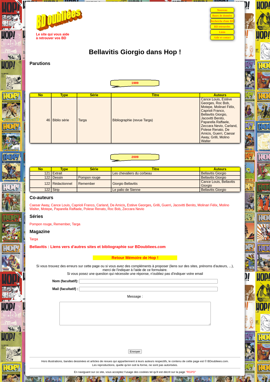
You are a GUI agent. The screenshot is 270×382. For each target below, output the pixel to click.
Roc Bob (114, 209)
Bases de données (222, 15)
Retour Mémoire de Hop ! (135, 257)
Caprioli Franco (83, 205)
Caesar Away (39, 205)
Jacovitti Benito (184, 205)
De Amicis (117, 205)
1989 (134, 83)
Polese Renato (95, 209)
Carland (102, 205)
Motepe (46, 209)
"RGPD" (191, 376)
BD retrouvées (222, 26)
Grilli (156, 205)
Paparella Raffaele (68, 209)
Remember (62, 224)
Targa (76, 224)
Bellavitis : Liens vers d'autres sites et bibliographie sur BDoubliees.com (98, 246)
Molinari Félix (207, 205)
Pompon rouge (41, 224)
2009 (134, 157)
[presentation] (135, 342)
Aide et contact (222, 37)
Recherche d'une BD (222, 21)
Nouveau (222, 10)
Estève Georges (139, 205)
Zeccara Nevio (133, 209)
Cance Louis (60, 205)
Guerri (166, 205)
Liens (222, 32)
